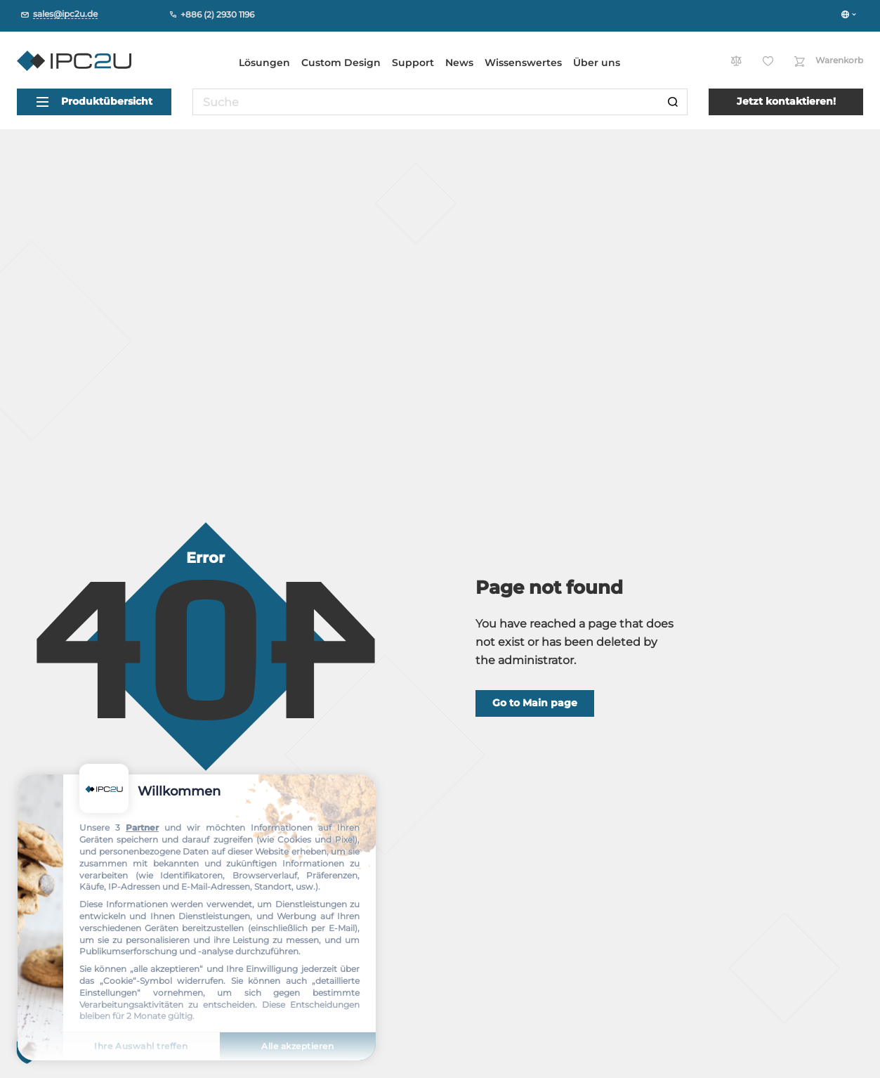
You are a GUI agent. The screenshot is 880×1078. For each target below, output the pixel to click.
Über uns (596, 62)
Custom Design (341, 62)
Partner (142, 827)
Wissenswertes (523, 62)
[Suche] (673, 102)
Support (413, 62)
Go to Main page (534, 702)
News (459, 62)
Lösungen (264, 62)
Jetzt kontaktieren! (786, 101)
